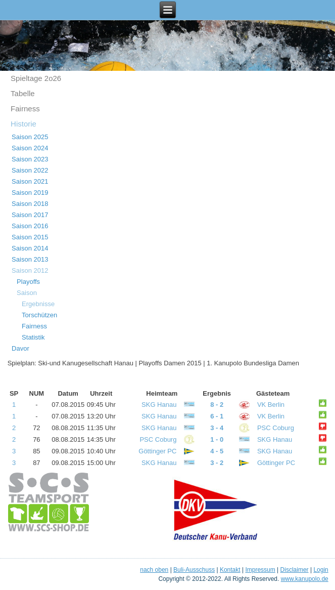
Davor (20, 348)
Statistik (33, 337)
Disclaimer (294, 569)
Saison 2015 (30, 237)
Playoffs (28, 281)
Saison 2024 (30, 148)
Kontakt (230, 569)
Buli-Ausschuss (194, 569)
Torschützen (39, 315)
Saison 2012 (30, 270)
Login (320, 569)
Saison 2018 (30, 203)
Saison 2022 (30, 170)
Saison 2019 (30, 192)
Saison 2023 (30, 159)
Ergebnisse (38, 304)
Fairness (25, 108)
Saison (27, 293)
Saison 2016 (30, 226)
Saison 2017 (30, 215)
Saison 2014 (30, 248)
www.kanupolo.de (304, 578)
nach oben (154, 569)
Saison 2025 (30, 137)
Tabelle (23, 93)
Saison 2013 (30, 259)
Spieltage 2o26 (36, 78)
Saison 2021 (30, 181)
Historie (23, 123)
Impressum (260, 569)
